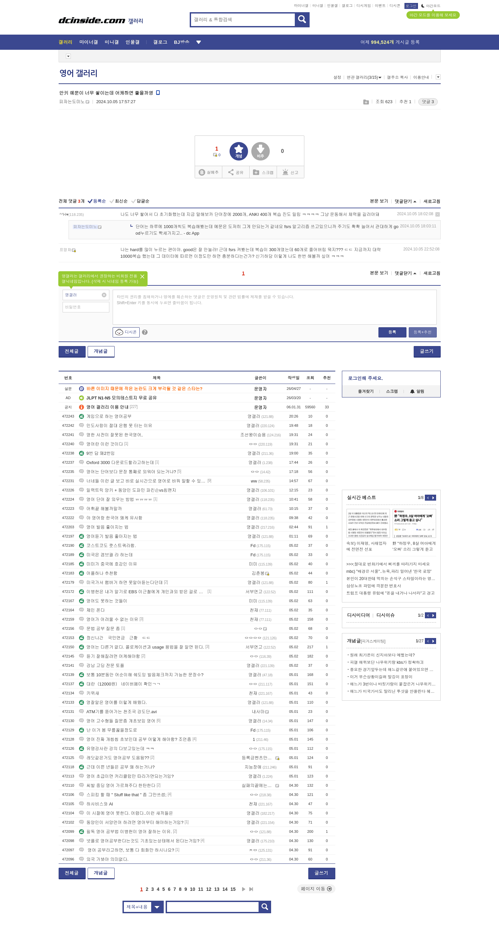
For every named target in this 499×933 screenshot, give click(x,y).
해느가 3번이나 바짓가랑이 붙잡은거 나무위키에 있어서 (393, 684)
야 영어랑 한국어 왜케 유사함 (110, 517)
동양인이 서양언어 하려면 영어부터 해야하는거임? (131, 822)
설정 (337, 77)
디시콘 (395, 6)
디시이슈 (385, 615)
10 (192, 889)
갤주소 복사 (397, 77)
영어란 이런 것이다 (101, 444)
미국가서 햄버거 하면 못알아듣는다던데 (121, 582)
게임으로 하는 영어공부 (105, 416)
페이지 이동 (316, 888)
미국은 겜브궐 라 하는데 (106, 554)
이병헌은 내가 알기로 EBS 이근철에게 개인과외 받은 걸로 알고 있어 (142, 591)
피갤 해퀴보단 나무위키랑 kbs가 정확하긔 (387, 662)
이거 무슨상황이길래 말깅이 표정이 (381, 677)
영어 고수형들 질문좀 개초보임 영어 (117, 720)
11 (200, 889)
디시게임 (363, 6)
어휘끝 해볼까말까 (100, 508)
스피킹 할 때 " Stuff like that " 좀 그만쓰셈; (122, 794)
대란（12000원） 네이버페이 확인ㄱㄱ (119, 684)
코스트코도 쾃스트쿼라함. (107, 545)
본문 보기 (379, 201)
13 (217, 889)
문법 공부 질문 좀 (99, 628)
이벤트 (380, 6)
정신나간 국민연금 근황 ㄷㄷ (115, 637)
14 (225, 889)
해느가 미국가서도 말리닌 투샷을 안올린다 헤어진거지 (393, 691)
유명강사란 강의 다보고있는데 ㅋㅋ (116, 748)
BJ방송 (181, 42)
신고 (290, 172)
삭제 (437, 214)
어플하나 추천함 (98, 573)
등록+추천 (422, 332)
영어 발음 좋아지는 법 (103, 527)
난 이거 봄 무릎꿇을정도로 (108, 730)
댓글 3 (428, 101)
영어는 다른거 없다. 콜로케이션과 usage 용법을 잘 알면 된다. (141, 647)
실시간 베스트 (361, 497)
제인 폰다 (92, 610)
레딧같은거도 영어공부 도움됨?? (114, 757)
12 (208, 889)
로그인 (411, 6)
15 (233, 889)
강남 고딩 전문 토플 (101, 665)
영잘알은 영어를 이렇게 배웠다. (113, 702)
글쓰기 (427, 351)
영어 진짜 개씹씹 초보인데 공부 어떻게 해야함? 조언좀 (135, 739)
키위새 (89, 693)
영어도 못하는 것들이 (103, 600)
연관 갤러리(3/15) (364, 77)
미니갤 (317, 6)
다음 (244, 889)
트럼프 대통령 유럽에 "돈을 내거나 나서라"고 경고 (391, 593)
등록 (392, 332)
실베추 (208, 172)
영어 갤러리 (78, 73)
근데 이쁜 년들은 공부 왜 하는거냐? (116, 767)
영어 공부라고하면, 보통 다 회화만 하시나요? (126, 850)
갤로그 (347, 6)
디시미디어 (358, 615)
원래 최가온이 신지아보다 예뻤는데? (382, 655)
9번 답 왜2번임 (97, 453)
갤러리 (66, 42)
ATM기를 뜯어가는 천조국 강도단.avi (118, 711)
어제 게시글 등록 (390, 42)
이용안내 (421, 77)
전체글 (72, 351)
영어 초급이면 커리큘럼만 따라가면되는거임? (126, 776)
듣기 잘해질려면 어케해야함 (109, 656)
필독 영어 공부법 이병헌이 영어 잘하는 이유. (125, 831)
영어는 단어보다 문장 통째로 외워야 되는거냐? (127, 471)
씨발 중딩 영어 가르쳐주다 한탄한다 (117, 785)
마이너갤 (301, 6)
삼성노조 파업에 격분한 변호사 (374, 586)
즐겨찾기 (366, 391)
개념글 (101, 351)
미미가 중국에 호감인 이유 (108, 564)
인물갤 (332, 6)
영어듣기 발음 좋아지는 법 (108, 536)
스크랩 (366, 102)
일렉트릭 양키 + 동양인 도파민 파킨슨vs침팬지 (127, 490)
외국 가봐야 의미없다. (103, 859)
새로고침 (432, 201)
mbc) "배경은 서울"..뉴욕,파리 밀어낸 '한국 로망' (389, 571)
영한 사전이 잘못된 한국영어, (110, 434)
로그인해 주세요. (365, 378)
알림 (417, 391)
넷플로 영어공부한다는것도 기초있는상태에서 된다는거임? (139, 840)
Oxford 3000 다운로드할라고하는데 (116, 462)
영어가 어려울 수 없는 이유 (108, 619)
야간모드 (431, 6)
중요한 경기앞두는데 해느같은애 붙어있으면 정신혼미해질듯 (393, 669)
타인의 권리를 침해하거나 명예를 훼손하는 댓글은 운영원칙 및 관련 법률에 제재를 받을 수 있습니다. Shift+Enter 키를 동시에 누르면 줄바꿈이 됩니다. (205, 300)
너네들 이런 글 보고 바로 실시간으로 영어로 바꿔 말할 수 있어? (142, 481)
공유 (236, 172)
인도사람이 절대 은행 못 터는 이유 (115, 425)
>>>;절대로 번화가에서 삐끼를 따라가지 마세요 (388, 564)
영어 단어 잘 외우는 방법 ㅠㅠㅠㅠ (115, 499)
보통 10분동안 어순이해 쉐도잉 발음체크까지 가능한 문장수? (141, 674)
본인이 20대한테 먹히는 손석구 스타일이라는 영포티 (391, 578)
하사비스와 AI (96, 804)
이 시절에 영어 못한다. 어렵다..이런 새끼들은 (126, 813)
